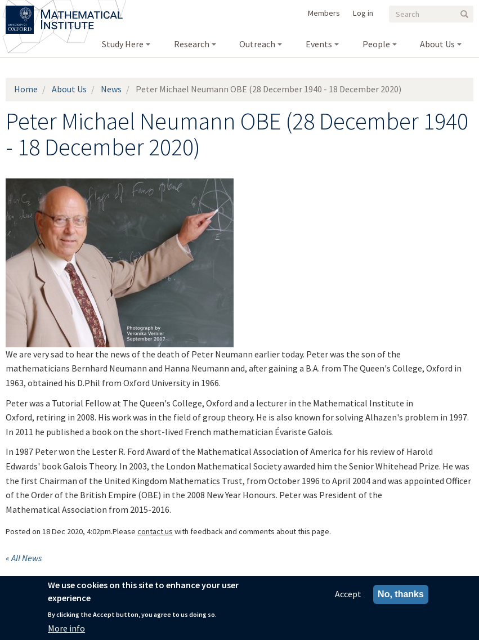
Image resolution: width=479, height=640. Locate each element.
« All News (24, 557)
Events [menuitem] (319, 44)
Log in (363, 13)
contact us (155, 531)
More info (66, 628)
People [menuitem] (376, 44)
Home (26, 89)
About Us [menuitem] (437, 44)
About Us (69, 89)
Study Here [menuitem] (123, 44)
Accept (348, 594)
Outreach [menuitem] (257, 44)
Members (324, 13)
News (111, 89)
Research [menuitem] (191, 44)
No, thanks (401, 594)
